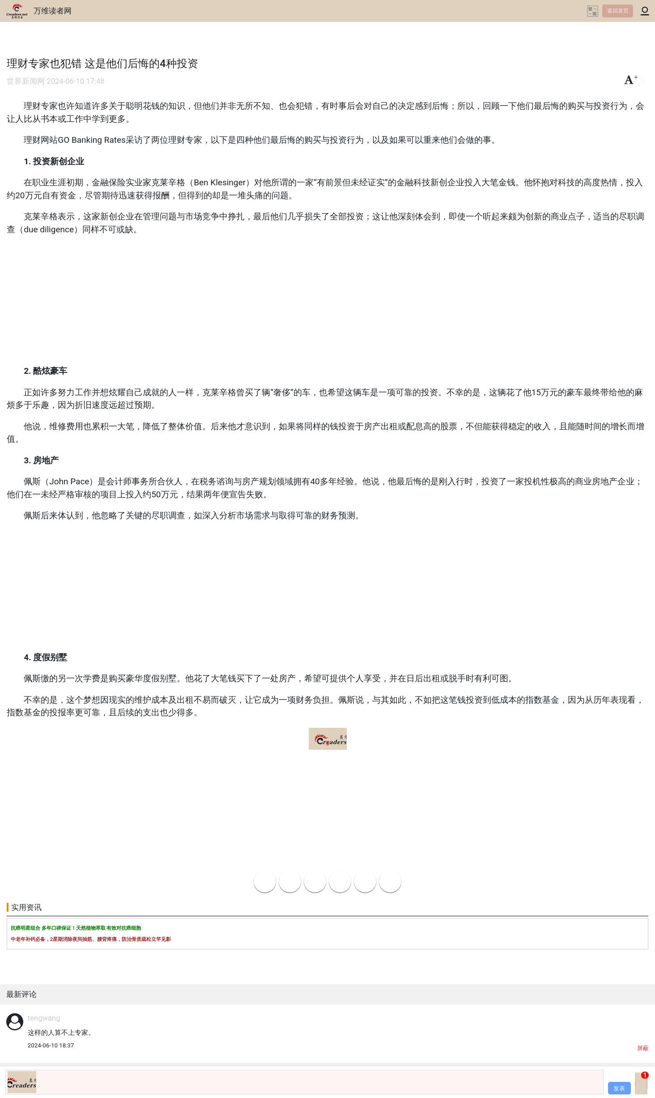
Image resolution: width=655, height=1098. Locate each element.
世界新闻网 (26, 81)
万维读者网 (53, 10)
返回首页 (618, 11)
